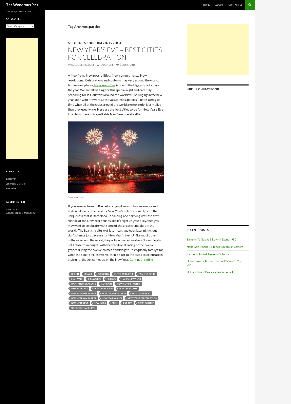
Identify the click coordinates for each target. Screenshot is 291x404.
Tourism (115, 42)
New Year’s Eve (104, 85)
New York (100, 303)
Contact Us (235, 4)
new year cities (128, 288)
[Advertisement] (218, 49)
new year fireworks (83, 293)
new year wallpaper (83, 298)
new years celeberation (142, 298)
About (219, 4)
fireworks (94, 278)
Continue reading (143, 259)
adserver (11, 178)
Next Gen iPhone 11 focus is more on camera (215, 246)
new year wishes (112, 298)
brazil (88, 274)
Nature (102, 42)
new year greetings (114, 293)
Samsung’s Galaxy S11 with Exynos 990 (211, 239)
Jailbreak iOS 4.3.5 (16, 183)
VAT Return (12, 188)
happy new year (131, 278)
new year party (141, 293)
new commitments (129, 283)
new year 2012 (79, 288)
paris (115, 303)
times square (146, 303)
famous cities (147, 274)
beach (75, 274)
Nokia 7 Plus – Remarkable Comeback (210, 272)
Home (206, 4)
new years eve (79, 303)
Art (70, 42)
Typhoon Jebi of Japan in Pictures (208, 254)
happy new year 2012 (83, 283)
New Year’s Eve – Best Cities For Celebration (115, 53)
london (106, 283)
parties (127, 303)
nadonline (107, 64)
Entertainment (85, 42)
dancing (103, 274)
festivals (77, 278)
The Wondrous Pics (22, 5)
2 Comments (127, 64)
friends (111, 278)
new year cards (103, 288)
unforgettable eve (83, 308)
